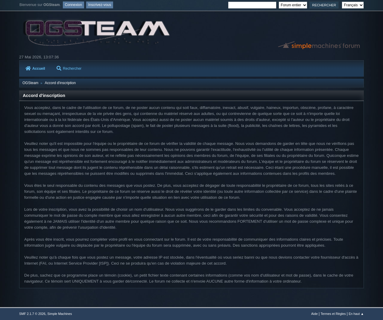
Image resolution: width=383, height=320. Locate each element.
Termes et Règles (333, 314)
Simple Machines (59, 314)
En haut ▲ (356, 314)
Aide (314, 314)
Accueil (35, 68)
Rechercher (69, 68)
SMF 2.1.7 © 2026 (32, 314)
